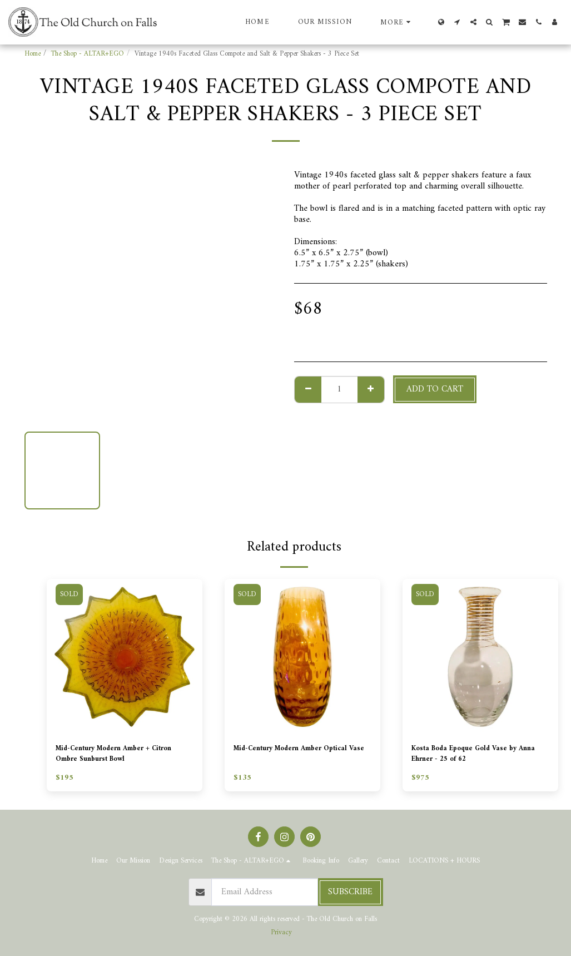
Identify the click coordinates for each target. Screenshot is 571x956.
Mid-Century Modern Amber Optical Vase (291, 757)
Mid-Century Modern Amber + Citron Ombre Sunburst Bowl (117, 757)
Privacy (281, 933)
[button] (457, 22)
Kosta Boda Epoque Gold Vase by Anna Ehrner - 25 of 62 (477, 757)
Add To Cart (434, 389)
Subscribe (350, 892)
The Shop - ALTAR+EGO (87, 54)
